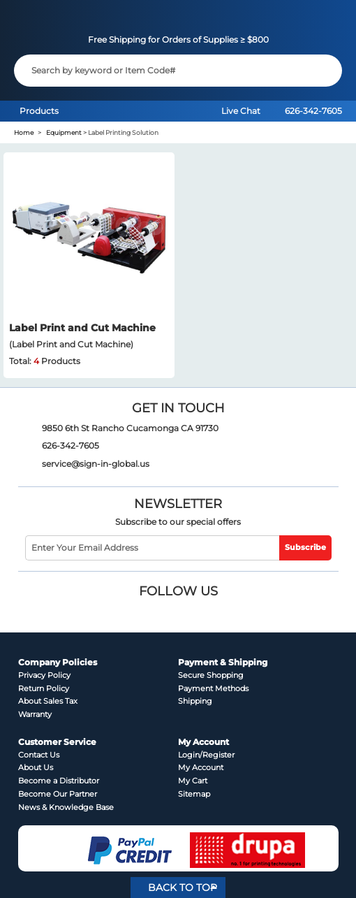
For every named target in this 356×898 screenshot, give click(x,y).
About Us (35, 767)
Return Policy (43, 688)
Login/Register (206, 755)
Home (24, 132)
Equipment (64, 132)
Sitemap (194, 794)
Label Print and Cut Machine (82, 327)
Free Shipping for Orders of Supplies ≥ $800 (178, 39)
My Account (200, 767)
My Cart (192, 780)
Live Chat (240, 111)
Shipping (195, 701)
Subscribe (305, 547)
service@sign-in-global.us (95, 463)
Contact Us (38, 755)
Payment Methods (213, 688)
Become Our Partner (57, 794)
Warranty (35, 714)
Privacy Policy (44, 675)
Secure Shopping (211, 675)
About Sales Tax (47, 701)
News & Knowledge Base (66, 807)
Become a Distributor (58, 780)
